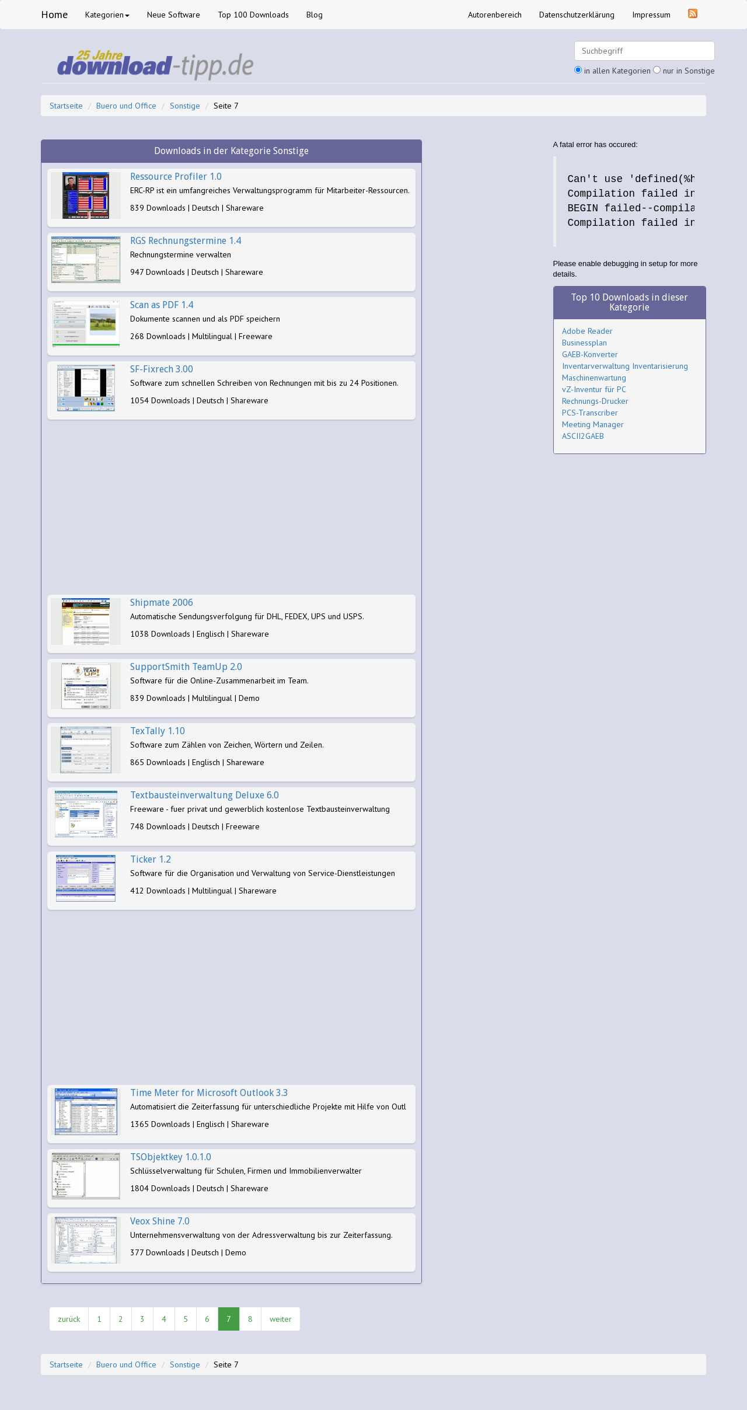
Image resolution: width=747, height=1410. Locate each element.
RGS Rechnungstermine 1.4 (185, 240)
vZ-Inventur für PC (594, 389)
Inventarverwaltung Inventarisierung (625, 366)
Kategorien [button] (107, 14)
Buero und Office (126, 105)
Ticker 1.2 (150, 859)
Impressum (651, 14)
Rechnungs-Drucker (595, 401)
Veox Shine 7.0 (160, 1221)
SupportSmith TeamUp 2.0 (186, 666)
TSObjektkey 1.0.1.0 (170, 1157)
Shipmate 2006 (161, 602)
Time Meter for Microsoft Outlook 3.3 (209, 1092)
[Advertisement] (231, 507)
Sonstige (185, 105)
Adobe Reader (587, 331)
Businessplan (584, 342)
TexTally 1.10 (157, 731)
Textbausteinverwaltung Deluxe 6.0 (204, 795)
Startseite (66, 105)
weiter (281, 1319)
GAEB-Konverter (590, 354)
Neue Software (173, 14)
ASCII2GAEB (583, 436)
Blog (314, 14)
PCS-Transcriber (590, 412)
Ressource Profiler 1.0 (176, 176)
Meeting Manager (593, 424)
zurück (69, 1319)
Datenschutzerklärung (577, 14)
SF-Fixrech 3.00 (161, 369)
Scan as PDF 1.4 (161, 304)
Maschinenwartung (594, 377)
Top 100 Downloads (253, 14)
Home (54, 14)
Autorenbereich (495, 14)
